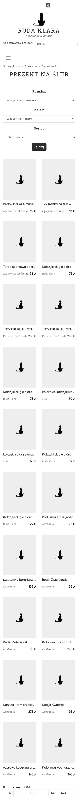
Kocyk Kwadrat (53, 705)
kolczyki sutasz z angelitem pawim (19, 454)
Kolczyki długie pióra (56, 267)
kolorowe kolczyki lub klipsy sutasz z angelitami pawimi (58, 392)
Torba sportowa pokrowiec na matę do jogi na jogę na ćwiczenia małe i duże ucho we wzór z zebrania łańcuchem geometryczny (19, 267)
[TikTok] (48, 5)
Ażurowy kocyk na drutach (19, 767)
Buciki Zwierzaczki (54, 580)
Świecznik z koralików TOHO (19, 580)
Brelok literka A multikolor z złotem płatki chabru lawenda (19, 204)
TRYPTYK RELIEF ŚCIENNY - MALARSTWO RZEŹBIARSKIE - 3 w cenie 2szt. (19, 329)
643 (53, 793)
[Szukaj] (59, 44)
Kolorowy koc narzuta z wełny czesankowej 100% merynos (58, 767)
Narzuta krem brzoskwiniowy (19, 705)
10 (37, 793)
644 (63, 793)
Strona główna (12, 66)
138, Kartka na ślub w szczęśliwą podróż (58, 204)
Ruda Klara (39, 27)
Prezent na (31, 66)
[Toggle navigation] (8, 58)
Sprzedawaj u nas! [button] (18, 43)
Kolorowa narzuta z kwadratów (58, 642)
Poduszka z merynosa (57, 517)
